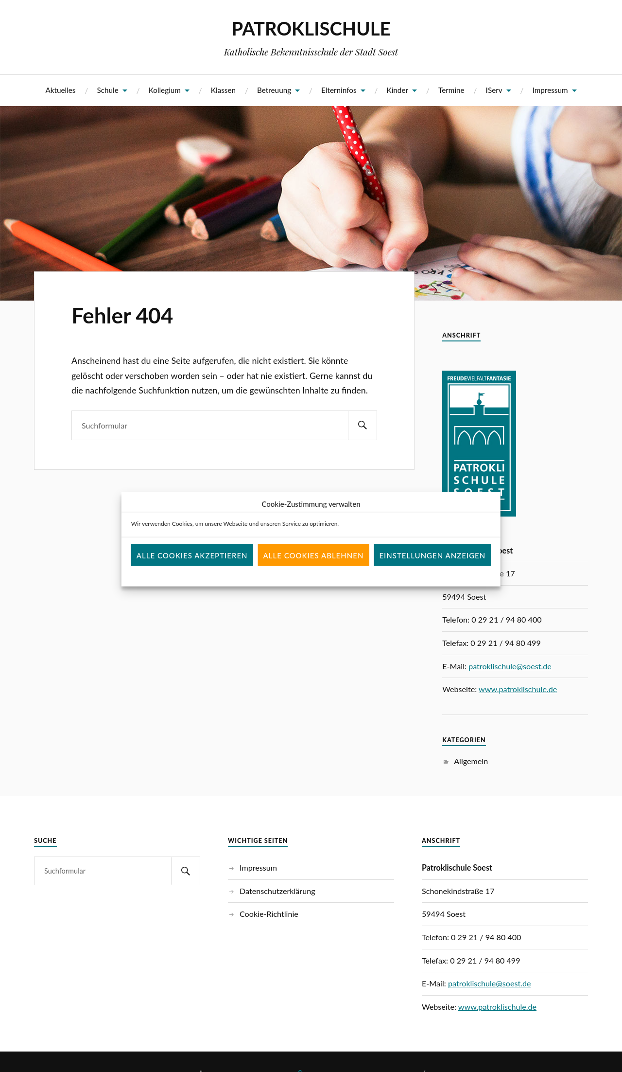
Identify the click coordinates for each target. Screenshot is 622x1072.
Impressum (550, 90)
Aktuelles (60, 90)
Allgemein (471, 761)
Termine (451, 90)
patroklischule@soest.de (510, 666)
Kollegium (165, 90)
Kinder (398, 90)
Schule (107, 90)
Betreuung (274, 90)
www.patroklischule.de (518, 689)
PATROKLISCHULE (310, 28)
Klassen (223, 90)
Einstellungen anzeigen (432, 568)
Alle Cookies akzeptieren (192, 568)
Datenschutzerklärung (277, 890)
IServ (494, 90)
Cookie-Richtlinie (269, 913)
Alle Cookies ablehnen (313, 568)
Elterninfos (339, 90)
